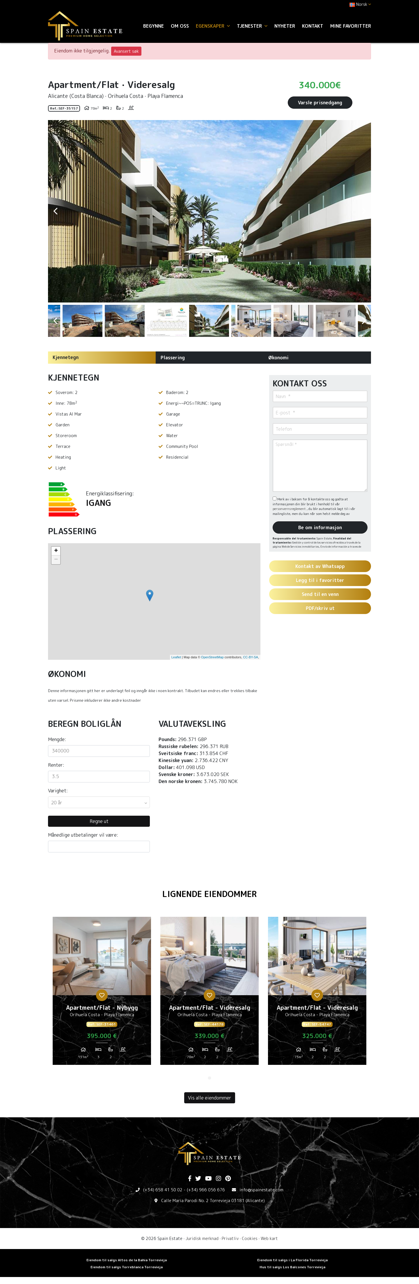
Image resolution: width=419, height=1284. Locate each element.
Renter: (56, 765)
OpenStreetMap (212, 657)
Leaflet (176, 657)
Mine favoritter (350, 26)
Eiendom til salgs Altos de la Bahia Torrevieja (126, 1259)
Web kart (269, 1238)
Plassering (173, 357)
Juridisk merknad (202, 1238)
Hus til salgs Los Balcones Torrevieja (292, 1266)
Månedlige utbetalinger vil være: (83, 835)
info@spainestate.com (261, 1189)
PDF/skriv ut (320, 608)
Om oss (180, 26)
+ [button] (56, 551)
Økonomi (278, 357)
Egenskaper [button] (213, 26)
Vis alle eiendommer (209, 1098)
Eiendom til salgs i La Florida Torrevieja (292, 1259)
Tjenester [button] (252, 26)
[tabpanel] (101, 993)
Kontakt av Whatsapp (320, 566)
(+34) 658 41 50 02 (162, 1189)
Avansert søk (126, 51)
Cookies (250, 1238)
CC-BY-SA (250, 657)
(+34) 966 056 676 (206, 1189)
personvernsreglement (290, 508)
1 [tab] (209, 1078)
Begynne (153, 26)
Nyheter (284, 26)
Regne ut (99, 821)
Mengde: (57, 739)
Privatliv (230, 1238)
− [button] (56, 559)
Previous (55, 211)
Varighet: (58, 790)
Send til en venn (320, 594)
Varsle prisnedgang (320, 102)
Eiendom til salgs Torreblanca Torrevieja (126, 1266)
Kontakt (312, 26)
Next (363, 211)
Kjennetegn (66, 357)
